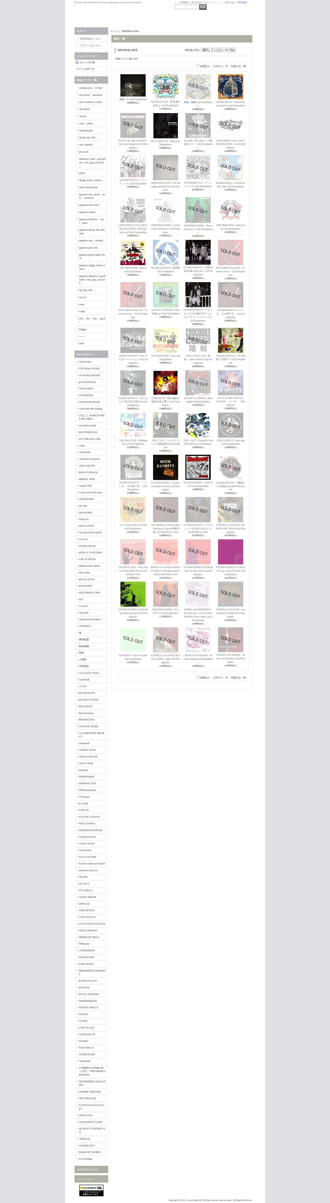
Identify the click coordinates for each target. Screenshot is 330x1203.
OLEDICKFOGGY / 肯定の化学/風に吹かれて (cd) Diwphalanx (198, 271)
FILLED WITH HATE (90, 532)
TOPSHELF (85, 626)
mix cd (82, 297)
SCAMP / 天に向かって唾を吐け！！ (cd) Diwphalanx (198, 144)
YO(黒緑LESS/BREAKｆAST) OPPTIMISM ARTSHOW (92, 1071)
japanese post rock (88, 247)
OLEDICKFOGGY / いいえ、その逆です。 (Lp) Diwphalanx (230, 314)
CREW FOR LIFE (88, 756)
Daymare (83, 770)
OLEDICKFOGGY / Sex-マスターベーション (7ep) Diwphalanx (133, 359)
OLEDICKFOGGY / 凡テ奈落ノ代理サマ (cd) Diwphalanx (230, 359)
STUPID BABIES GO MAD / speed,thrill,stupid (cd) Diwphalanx (133, 613)
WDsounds (84, 1061)
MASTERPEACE (88, 432)
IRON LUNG (86, 1115)
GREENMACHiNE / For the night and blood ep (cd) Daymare (165, 186)
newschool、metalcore (90, 95)
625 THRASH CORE (90, 439)
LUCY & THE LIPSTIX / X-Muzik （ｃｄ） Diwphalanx (231, 402)
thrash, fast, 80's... (88, 137)
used (81, 343)
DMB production (87, 790)
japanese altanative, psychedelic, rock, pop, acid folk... (92, 280)
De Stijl (83, 505)
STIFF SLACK (86, 1027)
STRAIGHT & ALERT (90, 1122)
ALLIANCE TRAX (89, 673)
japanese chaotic (87, 212)
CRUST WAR (86, 763)
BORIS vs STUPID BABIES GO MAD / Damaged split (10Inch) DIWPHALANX (165, 571)
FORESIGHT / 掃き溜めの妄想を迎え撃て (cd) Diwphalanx (165, 402)
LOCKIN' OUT (87, 1145)
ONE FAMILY (86, 388)
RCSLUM (84, 987)
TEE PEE (84, 612)
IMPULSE (84, 903)
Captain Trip (85, 485)
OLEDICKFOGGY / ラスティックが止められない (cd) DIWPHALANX (198, 529)
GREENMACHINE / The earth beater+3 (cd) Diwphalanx (198, 229)
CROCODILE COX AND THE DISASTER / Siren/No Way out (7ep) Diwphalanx (133, 229)
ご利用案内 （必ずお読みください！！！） (198, 2)
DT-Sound (84, 796)
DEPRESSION (86, 776)
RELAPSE (84, 572)
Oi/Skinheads (86, 130)
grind (81, 173)
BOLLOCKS (85, 706)
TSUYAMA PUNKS (89, 368)
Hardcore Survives (88, 870)
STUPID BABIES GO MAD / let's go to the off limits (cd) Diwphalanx (230, 571)
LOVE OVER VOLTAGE (92, 923)
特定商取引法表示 (88, 1169)
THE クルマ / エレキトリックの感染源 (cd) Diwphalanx (165, 444)
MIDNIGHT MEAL (89, 937)
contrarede (84, 743)
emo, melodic (86, 144)
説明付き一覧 (220, 66)
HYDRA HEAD (87, 546)
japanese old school (89, 205)
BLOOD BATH (87, 692)
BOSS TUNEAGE (88, 472)
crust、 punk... (86, 123)
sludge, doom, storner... (91, 180)
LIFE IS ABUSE (87, 559)
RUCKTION (85, 585)
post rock (83, 151)
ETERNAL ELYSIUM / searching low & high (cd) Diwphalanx (230, 613)
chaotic (82, 116)
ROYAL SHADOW (89, 994)
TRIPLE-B (84, 1138)
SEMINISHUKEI (88, 1000)
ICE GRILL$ (85, 890)
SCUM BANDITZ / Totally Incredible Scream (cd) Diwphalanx (165, 486)
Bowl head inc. (86, 713)
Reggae (83, 329)
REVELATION (87, 579)
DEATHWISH (86, 499)
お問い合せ (230, 2)
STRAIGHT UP (87, 1034)
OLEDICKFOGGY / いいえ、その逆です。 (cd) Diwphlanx (133, 486)
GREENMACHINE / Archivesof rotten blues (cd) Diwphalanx (165, 229)
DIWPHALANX (87, 783)
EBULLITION (86, 525)
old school (84, 109)
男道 (81, 652)
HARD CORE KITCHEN (92, 863)
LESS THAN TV (87, 917)
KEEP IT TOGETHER (90, 552)
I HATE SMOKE (87, 897)
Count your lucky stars (90, 492)
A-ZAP (82, 686)
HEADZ (83, 876)
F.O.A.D (83, 539)
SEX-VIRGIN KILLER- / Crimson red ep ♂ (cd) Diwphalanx (133, 314)
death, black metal (88, 187)
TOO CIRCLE (86, 1047)
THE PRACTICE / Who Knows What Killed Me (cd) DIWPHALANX (133, 571)
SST (81, 599)
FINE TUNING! (87, 823)
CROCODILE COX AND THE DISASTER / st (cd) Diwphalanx (230, 144)
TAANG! (83, 606)
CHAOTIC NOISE (88, 726)
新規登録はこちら (90, 38)
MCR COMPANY (88, 930)
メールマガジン (86, 1179)
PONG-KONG (86, 963)
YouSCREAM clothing (90, 408)
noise (81, 304)
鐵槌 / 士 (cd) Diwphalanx (133, 99)
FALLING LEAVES (89, 816)
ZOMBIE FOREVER (90, 1091)
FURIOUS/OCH (87, 836)
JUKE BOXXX (87, 910)
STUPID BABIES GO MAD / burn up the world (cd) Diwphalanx (198, 571)
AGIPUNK (84, 452)
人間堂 (82, 659)
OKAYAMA (85, 361)
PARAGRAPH (86, 957)
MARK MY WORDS (90, 1152)
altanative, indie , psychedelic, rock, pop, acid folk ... (92, 162)
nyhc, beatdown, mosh (90, 101)
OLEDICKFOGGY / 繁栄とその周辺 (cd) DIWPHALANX (230, 486)
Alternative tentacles (89, 458)
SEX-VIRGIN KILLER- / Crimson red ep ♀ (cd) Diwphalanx (230, 271)
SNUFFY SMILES (88, 1007)
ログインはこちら (90, 45)
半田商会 (84, 666)
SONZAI (83, 1014)
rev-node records (87, 425)
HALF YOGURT (87, 856)
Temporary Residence (90, 619)
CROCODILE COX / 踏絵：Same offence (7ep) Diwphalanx (198, 359)
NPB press (84, 943)
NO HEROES (86, 395)
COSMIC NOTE (87, 749)
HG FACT (84, 883)
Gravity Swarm (86, 843)
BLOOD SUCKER (88, 699)
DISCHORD (85, 512)
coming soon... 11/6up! (90, 87)
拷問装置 (84, 639)
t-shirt (82, 311)
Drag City (84, 519)
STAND (83, 1020)
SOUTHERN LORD (89, 592)
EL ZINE (83, 803)
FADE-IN (84, 810)
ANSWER (84, 679)
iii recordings (85, 1158)
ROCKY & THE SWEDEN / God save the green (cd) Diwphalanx (133, 144)
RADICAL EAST (88, 980)
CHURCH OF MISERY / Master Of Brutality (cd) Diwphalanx (230, 658)
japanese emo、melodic (91, 240)
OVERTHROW (87, 950)
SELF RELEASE (88, 1098)
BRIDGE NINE (87, 479)
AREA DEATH (86, 465)
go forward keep (87, 382)
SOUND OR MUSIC (89, 402)
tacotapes (83, 1040)
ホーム (114, 31)
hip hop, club (85, 290)
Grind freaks (85, 850)
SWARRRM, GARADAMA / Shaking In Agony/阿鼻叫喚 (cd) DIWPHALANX (165, 529)
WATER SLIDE (87, 1054)
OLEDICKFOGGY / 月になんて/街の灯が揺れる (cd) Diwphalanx (133, 402)
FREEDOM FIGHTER (90, 830)
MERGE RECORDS (89, 565)
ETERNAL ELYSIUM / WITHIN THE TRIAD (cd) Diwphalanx (230, 529)
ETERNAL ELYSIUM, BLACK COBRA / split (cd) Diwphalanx (165, 659)
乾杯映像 (84, 646)
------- (82, 336)
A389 (82, 445)
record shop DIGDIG (89, 375)
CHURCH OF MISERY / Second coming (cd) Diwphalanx (198, 659)
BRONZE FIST (87, 719)
